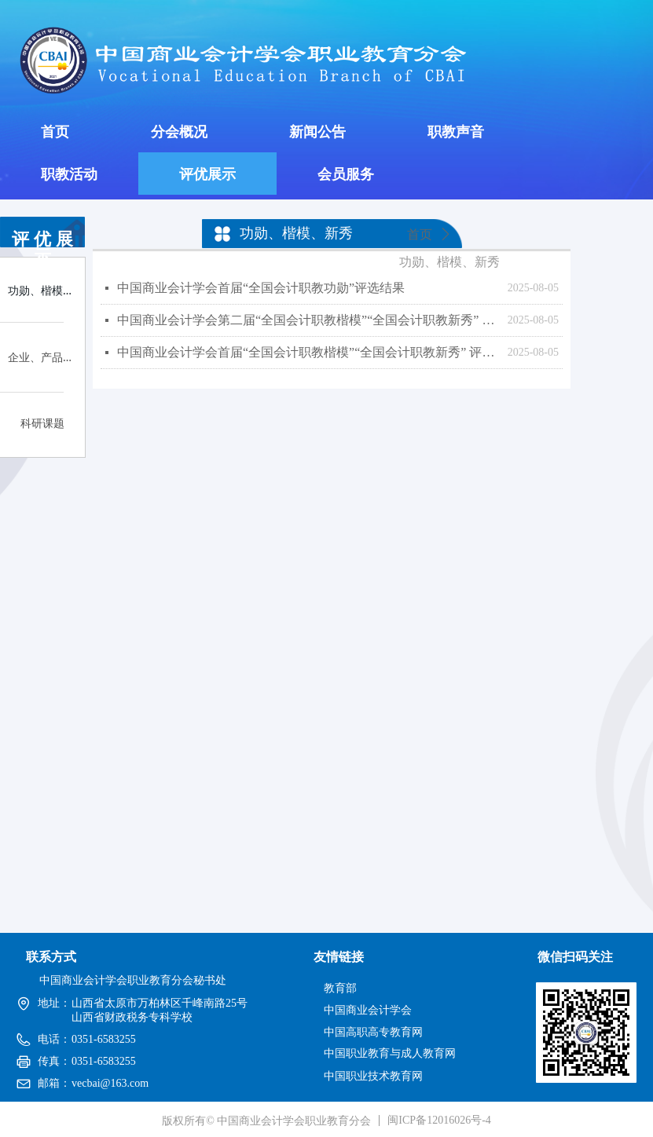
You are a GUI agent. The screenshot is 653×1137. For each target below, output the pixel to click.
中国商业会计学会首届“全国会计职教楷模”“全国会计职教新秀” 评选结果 (308, 352)
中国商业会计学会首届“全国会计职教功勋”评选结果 (261, 287)
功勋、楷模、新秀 (449, 262)
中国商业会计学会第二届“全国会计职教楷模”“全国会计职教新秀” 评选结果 (308, 320)
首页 (419, 234)
